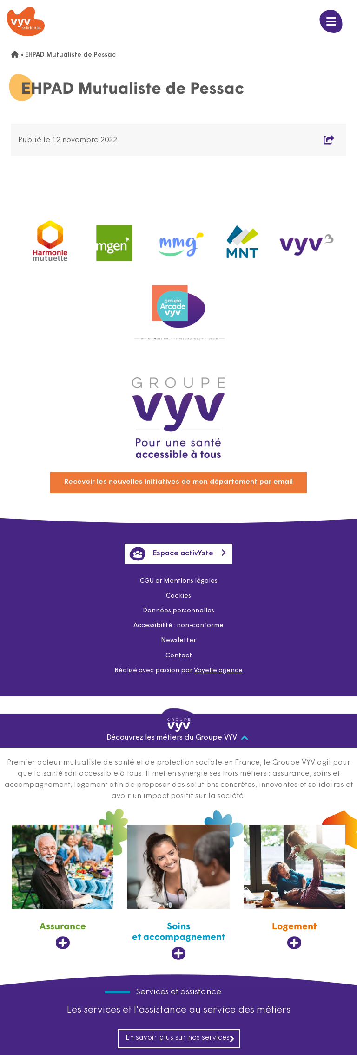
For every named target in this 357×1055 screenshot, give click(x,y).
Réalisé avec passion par (178, 670)
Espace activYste (171, 554)
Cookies (178, 595)
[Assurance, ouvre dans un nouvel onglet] (62, 887)
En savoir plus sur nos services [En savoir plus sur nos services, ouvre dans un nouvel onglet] (180, 1038)
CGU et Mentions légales (179, 581)
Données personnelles (178, 610)
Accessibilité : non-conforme (178, 625)
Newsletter (178, 640)
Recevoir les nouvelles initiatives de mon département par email (178, 482)
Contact (178, 655)
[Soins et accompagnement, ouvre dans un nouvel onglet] (178, 893)
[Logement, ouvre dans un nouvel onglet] (294, 887)
